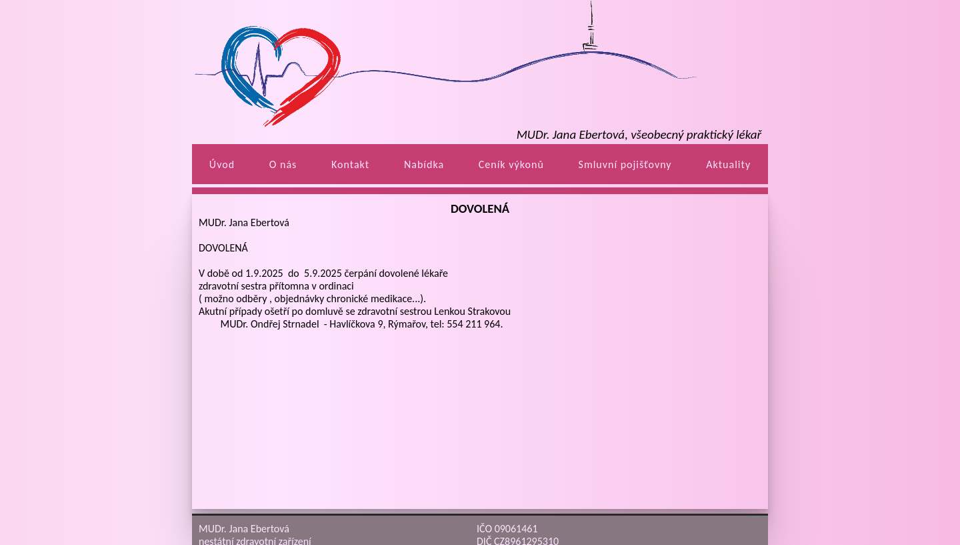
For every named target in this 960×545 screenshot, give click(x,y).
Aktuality (728, 164)
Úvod (222, 164)
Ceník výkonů (511, 164)
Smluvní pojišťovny (625, 164)
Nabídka (424, 164)
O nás (283, 164)
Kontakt (350, 164)
